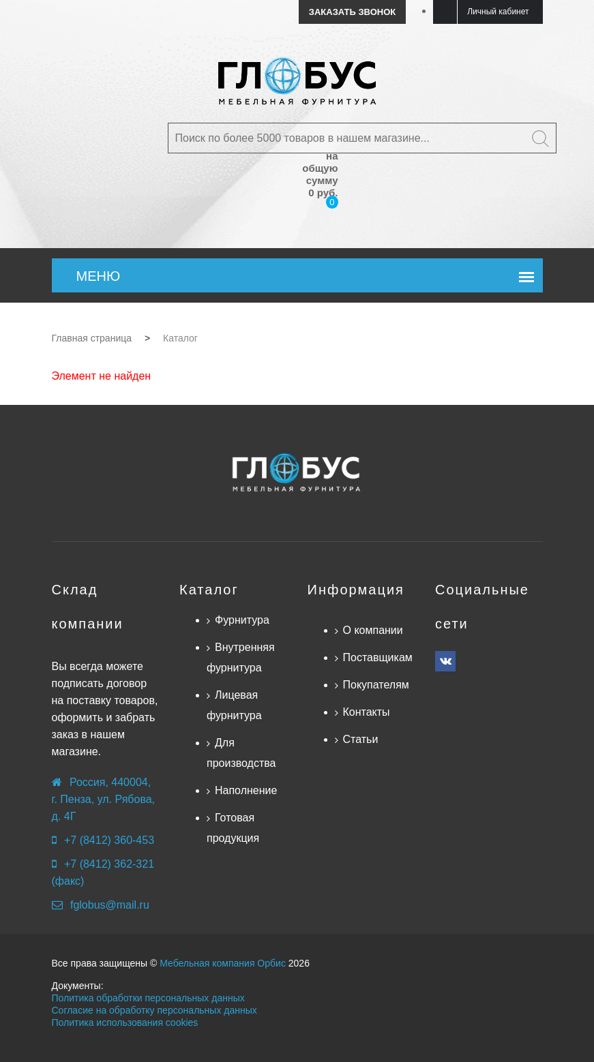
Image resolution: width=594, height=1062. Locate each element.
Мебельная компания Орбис (223, 963)
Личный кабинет (498, 11)
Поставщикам (378, 657)
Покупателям (376, 685)
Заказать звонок (352, 12)
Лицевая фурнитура (234, 705)
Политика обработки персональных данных (148, 997)
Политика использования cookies (125, 1022)
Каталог (209, 589)
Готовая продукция (233, 828)
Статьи (360, 739)
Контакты (366, 712)
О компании (373, 630)
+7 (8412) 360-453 (109, 840)
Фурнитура (242, 620)
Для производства (241, 753)
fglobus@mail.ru (109, 905)
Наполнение (246, 790)
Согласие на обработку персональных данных (154, 1010)
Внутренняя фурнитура (241, 657)
